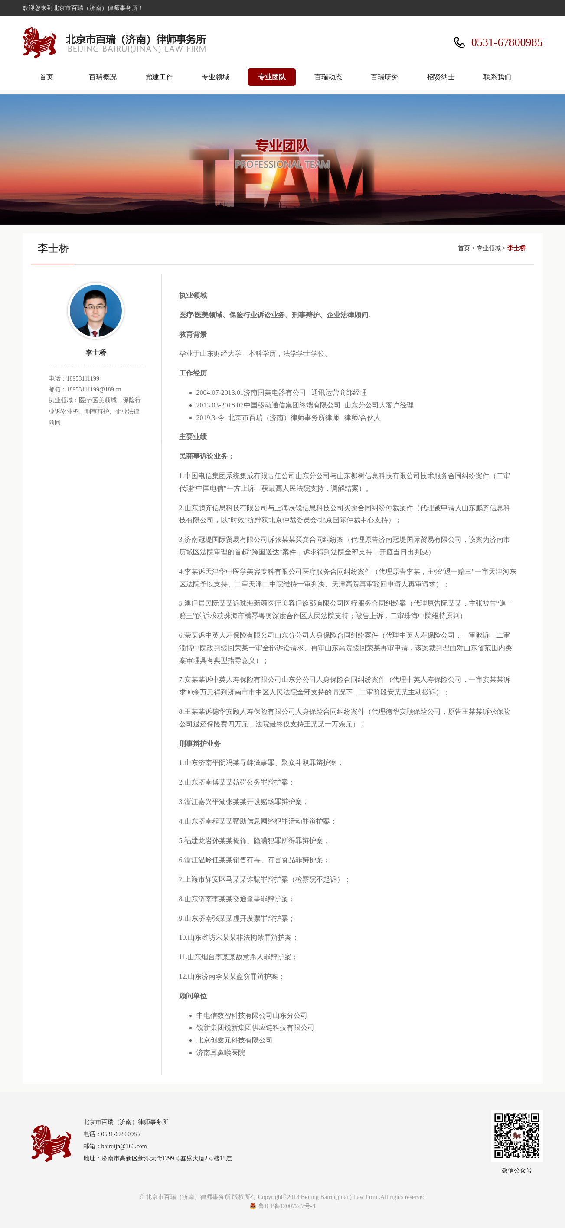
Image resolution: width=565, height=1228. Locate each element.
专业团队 (272, 77)
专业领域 (215, 77)
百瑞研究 (384, 77)
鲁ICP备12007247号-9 (286, 1206)
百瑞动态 (328, 77)
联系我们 (497, 77)
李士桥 (516, 248)
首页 (46, 77)
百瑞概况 (103, 77)
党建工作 (159, 77)
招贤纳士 (441, 77)
